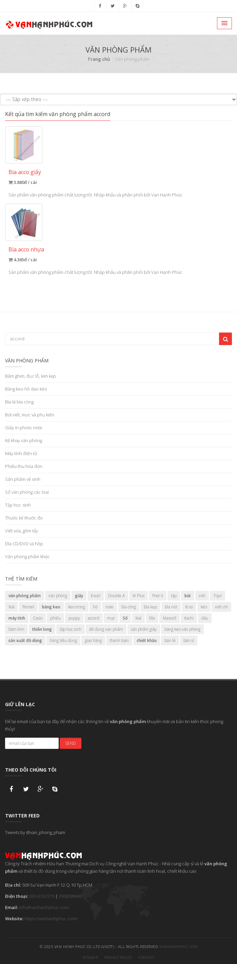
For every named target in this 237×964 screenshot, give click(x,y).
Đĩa (152, 618)
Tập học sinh (18, 505)
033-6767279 (41, 894)
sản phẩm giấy (144, 629)
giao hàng (93, 640)
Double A (116, 596)
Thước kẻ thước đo (24, 518)
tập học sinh (70, 629)
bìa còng (128, 607)
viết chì (221, 607)
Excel (95, 596)
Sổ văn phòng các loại (27, 492)
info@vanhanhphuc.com (44, 905)
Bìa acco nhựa (26, 249)
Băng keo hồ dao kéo (26, 389)
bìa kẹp (150, 607)
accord (93, 618)
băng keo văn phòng (182, 629)
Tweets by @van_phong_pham (35, 830)
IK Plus (138, 596)
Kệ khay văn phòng (23, 440)
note (109, 607)
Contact (146, 955)
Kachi (189, 618)
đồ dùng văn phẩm (106, 629)
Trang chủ (98, 59)
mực (111, 618)
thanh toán (119, 640)
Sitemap (90, 955)
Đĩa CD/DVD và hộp (24, 544)
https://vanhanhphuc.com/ (51, 916)
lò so (189, 607)
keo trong (76, 607)
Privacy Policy (118, 955)
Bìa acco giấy (24, 172)
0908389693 (70, 894)
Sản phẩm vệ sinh (22, 479)
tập (174, 596)
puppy (74, 618)
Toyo (217, 596)
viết (202, 596)
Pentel (28, 607)
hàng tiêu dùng (63, 640)
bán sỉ (188, 640)
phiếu (55, 618)
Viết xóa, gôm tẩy (21, 531)
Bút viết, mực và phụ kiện (29, 415)
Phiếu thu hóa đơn (23, 466)
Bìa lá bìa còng (19, 402)
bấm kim (16, 629)
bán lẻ (170, 640)
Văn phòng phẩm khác (27, 556)
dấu (204, 618)
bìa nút (171, 607)
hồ (95, 607)
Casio (37, 618)
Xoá (11, 607)
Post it (157, 596)
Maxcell (169, 618)
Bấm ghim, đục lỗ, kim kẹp (30, 376)
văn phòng (57, 596)
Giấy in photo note (23, 427)
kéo (204, 607)
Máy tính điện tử (21, 453)
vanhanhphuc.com (178, 944)
